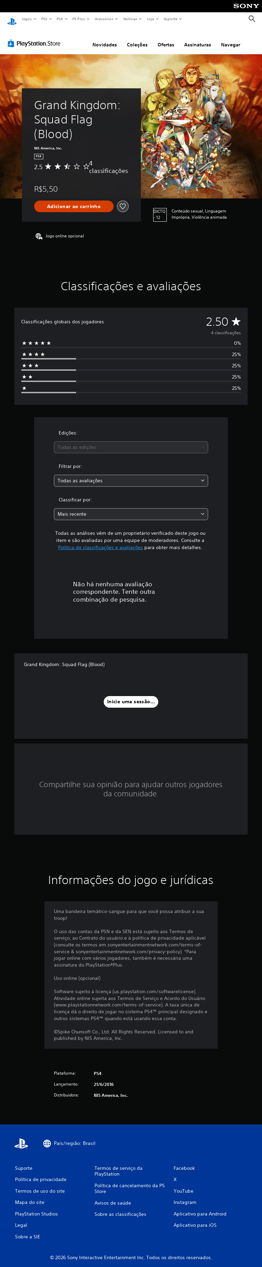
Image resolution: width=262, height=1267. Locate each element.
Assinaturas (197, 38)
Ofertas (166, 38)
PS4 (59, 18)
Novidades (104, 38)
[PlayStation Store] (35, 37)
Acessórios (103, 18)
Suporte (170, 18)
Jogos (26, 18)
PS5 (44, 18)
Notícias (130, 18)
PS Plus (78, 18)
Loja (151, 18)
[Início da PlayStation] (12, 19)
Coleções (137, 38)
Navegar (230, 38)
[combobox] (131, 441)
